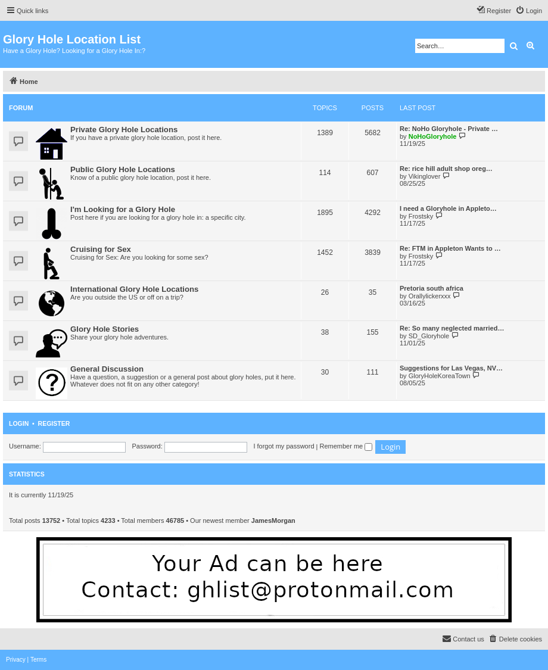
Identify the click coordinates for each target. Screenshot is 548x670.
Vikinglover (425, 176)
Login (19, 423)
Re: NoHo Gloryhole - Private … (449, 128)
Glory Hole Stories (104, 329)
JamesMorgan (273, 520)
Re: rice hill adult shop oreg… (446, 168)
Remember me (345, 446)
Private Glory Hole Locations (124, 129)
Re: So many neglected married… (452, 328)
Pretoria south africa (431, 288)
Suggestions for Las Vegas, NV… (451, 368)
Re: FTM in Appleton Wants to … (450, 248)
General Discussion (107, 368)
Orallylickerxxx (430, 296)
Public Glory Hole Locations (122, 169)
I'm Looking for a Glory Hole (122, 209)
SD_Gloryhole (429, 335)
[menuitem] (528, 11)
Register (54, 423)
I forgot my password (283, 446)
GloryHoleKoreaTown (440, 375)
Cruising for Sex (100, 249)
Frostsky (421, 216)
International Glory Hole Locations (134, 289)
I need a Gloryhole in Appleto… (448, 208)
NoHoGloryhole (433, 136)
